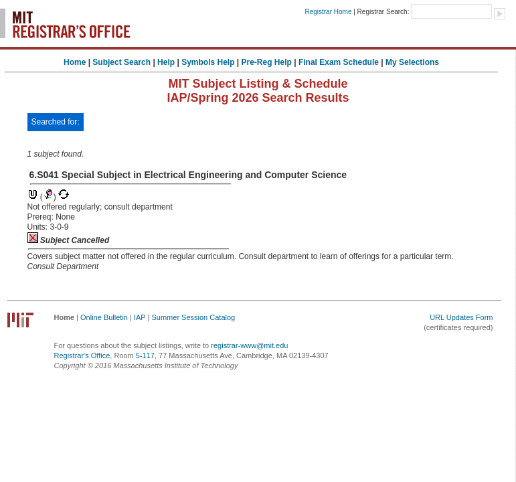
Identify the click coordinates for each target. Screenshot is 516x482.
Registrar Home (328, 11)
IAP (140, 317)
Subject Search (121, 62)
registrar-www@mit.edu (249, 345)
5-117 (145, 355)
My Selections (412, 62)
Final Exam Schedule (338, 62)
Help (166, 62)
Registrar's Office (82, 355)
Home (75, 62)
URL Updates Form (461, 317)
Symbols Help (207, 62)
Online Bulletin (104, 317)
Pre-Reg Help (267, 62)
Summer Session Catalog (193, 317)
